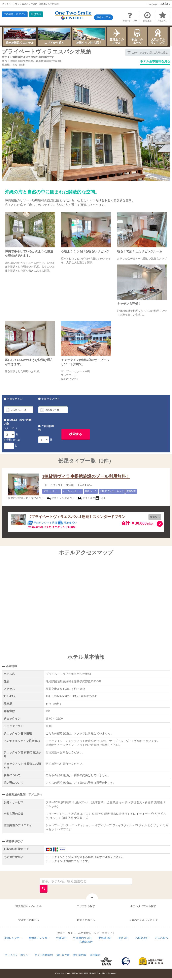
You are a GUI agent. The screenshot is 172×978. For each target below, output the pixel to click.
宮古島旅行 (161, 937)
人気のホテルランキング (143, 920)
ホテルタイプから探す (143, 906)
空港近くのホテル (116, 36)
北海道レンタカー (39, 937)
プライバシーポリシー (18, 954)
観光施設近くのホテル (20, 36)
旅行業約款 (79, 954)
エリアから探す (54, 36)
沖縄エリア (103, 17)
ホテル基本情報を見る (155, 61)
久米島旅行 (86, 941)
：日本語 (159, 3)
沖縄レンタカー (13, 937)
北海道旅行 (105, 937)
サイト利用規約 (44, 954)
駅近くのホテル (137, 36)
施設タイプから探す (89, 36)
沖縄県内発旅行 (82, 937)
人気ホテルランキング (158, 36)
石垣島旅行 (141, 937)
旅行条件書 (63, 954)
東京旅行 (123, 937)
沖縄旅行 (61, 937)
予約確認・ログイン (15, 14)
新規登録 (36, 14)
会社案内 (95, 954)
